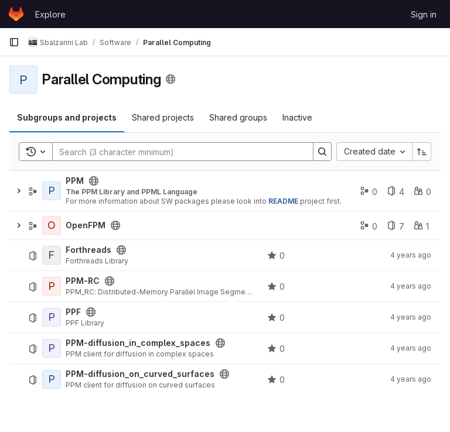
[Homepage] (16, 14)
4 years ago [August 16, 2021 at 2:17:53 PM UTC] (410, 348)
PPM (75, 181)
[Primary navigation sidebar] (14, 42)
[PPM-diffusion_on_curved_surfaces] (51, 379)
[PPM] (51, 190)
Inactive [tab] (297, 117)
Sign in (424, 14)
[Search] (177, 152)
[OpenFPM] (51, 225)
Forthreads (88, 250)
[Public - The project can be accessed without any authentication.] (121, 250)
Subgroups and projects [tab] (67, 117)
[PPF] (51, 317)
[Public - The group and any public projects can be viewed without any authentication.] (93, 181)
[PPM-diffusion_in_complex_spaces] (51, 348)
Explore (50, 14)
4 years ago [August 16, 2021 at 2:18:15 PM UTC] (410, 317)
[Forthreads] (51, 255)
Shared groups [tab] (238, 117)
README (283, 201)
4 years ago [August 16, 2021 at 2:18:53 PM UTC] (410, 286)
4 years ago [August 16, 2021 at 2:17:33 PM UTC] (410, 379)
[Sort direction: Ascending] (421, 151)
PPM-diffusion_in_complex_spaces (138, 343)
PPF (73, 312)
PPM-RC (83, 281)
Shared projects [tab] (163, 117)
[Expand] (18, 190)
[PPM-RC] (51, 286)
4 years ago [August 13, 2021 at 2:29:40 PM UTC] (410, 255)
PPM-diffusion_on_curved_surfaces (140, 374)
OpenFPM (85, 225)
